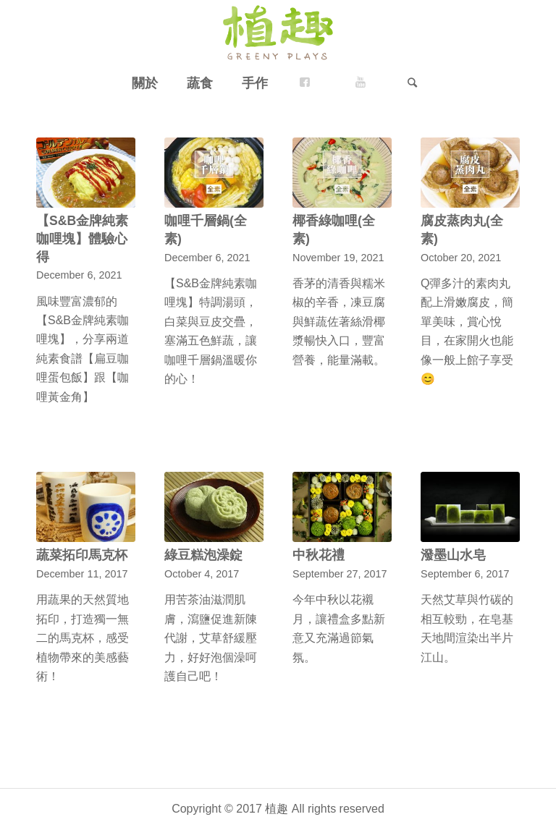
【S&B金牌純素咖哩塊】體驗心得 (82, 238)
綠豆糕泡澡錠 (203, 555)
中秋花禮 (318, 555)
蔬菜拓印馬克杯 (81, 555)
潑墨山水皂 (453, 555)
